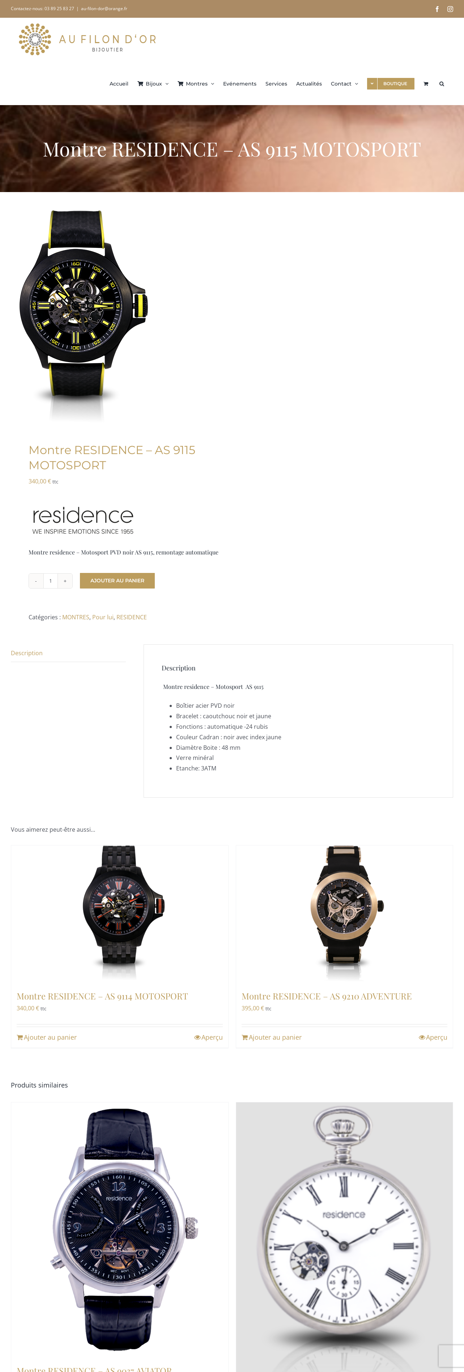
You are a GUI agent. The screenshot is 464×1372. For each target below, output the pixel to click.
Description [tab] (27, 653)
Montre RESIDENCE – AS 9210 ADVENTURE (327, 996)
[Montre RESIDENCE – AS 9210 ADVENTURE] (344, 913)
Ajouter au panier (117, 580)
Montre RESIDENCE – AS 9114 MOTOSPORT (102, 996)
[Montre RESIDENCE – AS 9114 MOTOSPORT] (119, 913)
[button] (441, 83)
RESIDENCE (131, 617)
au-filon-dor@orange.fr (104, 8)
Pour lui (103, 617)
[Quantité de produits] (50, 581)
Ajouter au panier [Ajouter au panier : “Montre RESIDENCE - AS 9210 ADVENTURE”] (275, 1037)
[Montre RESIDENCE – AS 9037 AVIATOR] (119, 1229)
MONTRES (75, 617)
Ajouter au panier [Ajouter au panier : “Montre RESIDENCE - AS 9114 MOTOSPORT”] (50, 1037)
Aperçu (212, 1037)
